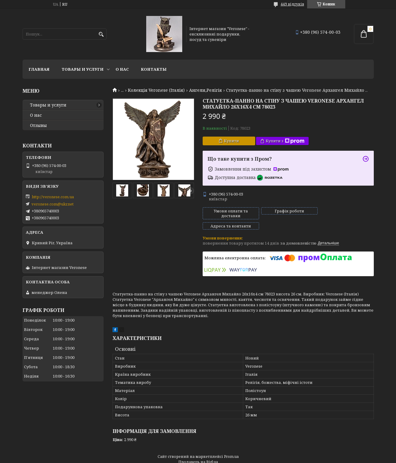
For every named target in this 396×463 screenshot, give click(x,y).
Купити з (285, 141)
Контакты (154, 69)
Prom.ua (231, 446)
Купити (231, 141)
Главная (39, 69)
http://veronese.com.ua (53, 196)
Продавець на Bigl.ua (198, 451)
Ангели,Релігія (205, 90)
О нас (122, 69)
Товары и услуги (83, 69)
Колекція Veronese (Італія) (156, 90)
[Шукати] (101, 34)
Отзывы (38, 125)
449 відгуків (292, 4)
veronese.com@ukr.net (53, 204)
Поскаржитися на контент (196, 457)
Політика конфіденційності (254, 457)
